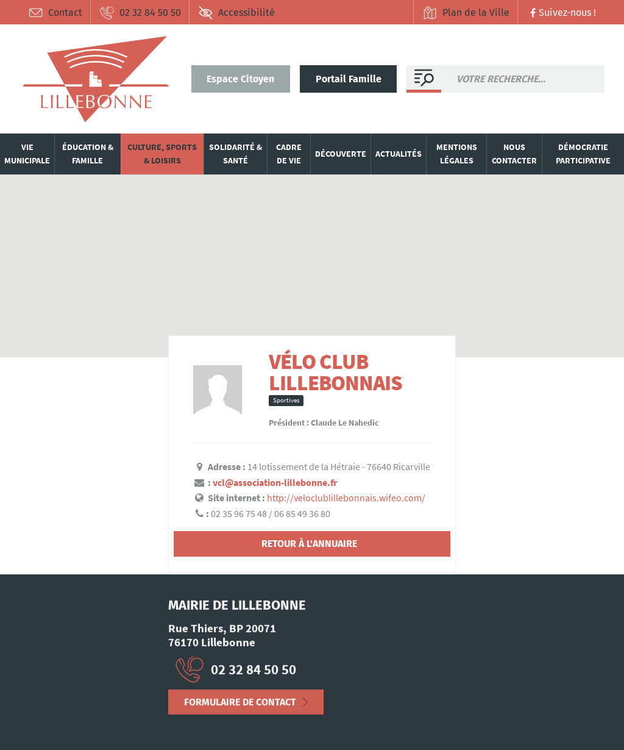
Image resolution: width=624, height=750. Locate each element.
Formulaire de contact (240, 706)
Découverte (340, 153)
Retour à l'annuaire (309, 543)
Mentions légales (456, 153)
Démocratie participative (583, 153)
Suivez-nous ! (561, 12)
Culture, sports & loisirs (162, 153)
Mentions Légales (56, 710)
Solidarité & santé (235, 153)
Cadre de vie (289, 153)
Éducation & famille (87, 153)
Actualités (398, 153)
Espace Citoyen (240, 79)
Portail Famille (348, 79)
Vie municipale (27, 153)
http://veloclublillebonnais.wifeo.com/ (346, 497)
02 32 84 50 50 (140, 13)
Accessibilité (236, 13)
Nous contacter (514, 153)
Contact (55, 13)
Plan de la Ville (465, 13)
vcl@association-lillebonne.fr (275, 482)
